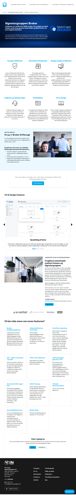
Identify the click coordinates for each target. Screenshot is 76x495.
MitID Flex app (35, 384)
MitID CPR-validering (37, 358)
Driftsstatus (48, 474)
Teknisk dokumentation (58, 385)
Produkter (36, 468)
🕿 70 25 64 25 (8, 482)
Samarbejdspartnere (14, 410)
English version (12, 488)
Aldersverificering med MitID (36, 329)
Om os (35, 471)
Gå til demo (38, 183)
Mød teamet (37, 474)
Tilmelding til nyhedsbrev (52, 477)
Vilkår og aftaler (49, 471)
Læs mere (49, 304)
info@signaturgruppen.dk (13, 484)
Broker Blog (34, 410)
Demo (33, 447)
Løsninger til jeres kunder (18, 4)
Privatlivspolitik (49, 468)
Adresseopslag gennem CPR (57, 358)
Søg (46, 480)
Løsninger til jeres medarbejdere (38, 4)
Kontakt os (42, 447)
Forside (4, 12)
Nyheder (35, 480)
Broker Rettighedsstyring (13, 329)
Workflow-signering (59, 328)
